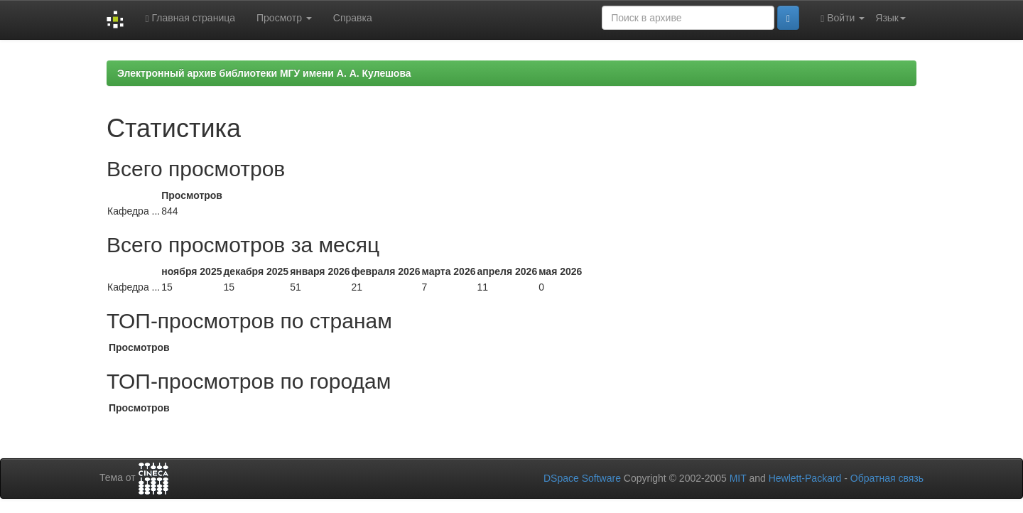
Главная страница (190, 18)
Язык (890, 17)
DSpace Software (582, 478)
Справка (352, 17)
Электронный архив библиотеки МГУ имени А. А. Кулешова (264, 73)
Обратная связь (887, 478)
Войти (843, 18)
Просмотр (284, 17)
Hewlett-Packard (805, 478)
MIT (738, 478)
